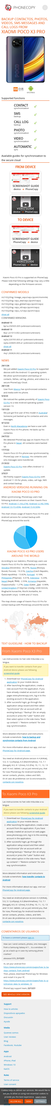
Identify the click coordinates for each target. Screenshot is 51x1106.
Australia (43, 412)
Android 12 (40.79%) (39, 503)
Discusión (8, 1017)
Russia (33, 567)
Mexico (17, 389)
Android (7, 1056)
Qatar (26, 584)
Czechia (29, 571)
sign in (31, 937)
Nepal (19, 443)
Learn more (40, 1097)
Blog (6, 1041)
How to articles (11, 1009)
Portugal (31, 574)
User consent (10, 1084)
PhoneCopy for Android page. (16, 750)
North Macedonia (19, 426)
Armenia (32, 581)
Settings (40, 1101)
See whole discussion (16, 994)
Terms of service (11, 1080)
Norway (25, 456)
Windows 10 (10, 1064)
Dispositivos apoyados (14, 1013)
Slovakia (5, 567)
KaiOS (6, 1068)
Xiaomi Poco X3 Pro (26, 369)
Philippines (6, 577)
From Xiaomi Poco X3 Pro (25, 181)
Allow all (15, 1101)
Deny (28, 1101)
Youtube (17, 1045)
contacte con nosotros (13, 782)
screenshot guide (12, 673)
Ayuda (7, 1021)
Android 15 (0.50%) (31, 507)
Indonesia (34, 577)
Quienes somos (11, 1032)
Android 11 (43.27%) (18, 503)
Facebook (8, 1045)
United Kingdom (9, 588)
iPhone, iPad (10, 1060)
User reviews (10, 1036)
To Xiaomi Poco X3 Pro (25, 234)
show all (5, 314)
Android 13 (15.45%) (11, 507)
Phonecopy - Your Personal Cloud (20, 7)
